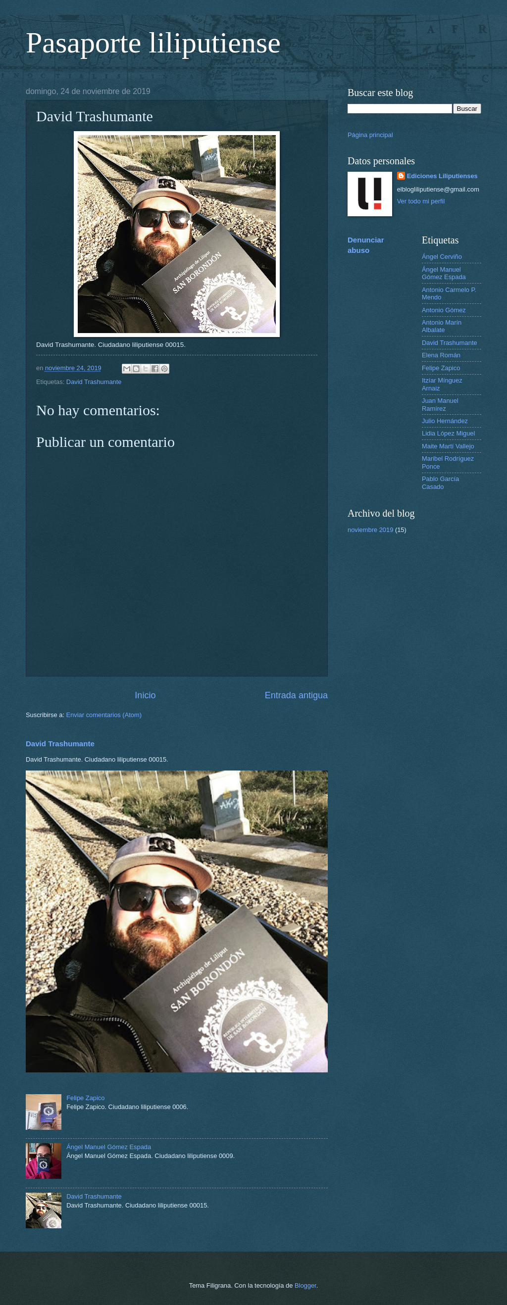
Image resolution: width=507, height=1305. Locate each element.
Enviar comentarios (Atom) (104, 715)
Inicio (145, 695)
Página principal (370, 135)
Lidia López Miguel (448, 433)
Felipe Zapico (85, 1098)
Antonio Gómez (444, 310)
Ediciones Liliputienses (442, 176)
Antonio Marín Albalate (441, 326)
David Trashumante (94, 382)
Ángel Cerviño (442, 256)
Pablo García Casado (440, 482)
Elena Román (441, 355)
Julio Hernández (445, 421)
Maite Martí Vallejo (448, 446)
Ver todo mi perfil (421, 201)
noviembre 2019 (370, 529)
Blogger (305, 1285)
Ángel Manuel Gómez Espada (108, 1147)
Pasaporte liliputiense (153, 42)
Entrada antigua (296, 695)
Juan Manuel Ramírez (440, 404)
